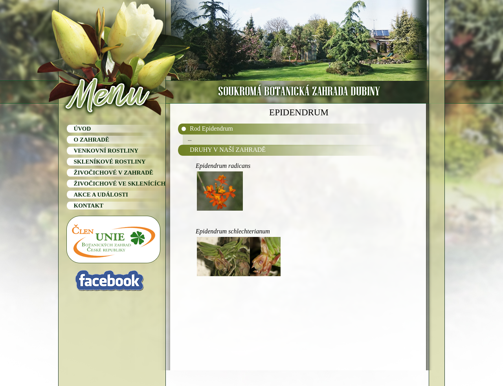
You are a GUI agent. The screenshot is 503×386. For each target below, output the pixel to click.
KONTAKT (89, 205)
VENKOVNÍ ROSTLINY (106, 150)
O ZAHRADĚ (91, 140)
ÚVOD (82, 129)
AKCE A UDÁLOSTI (101, 194)
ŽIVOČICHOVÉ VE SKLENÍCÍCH (120, 183)
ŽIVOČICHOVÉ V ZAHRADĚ (114, 172)
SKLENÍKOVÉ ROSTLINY (110, 161)
